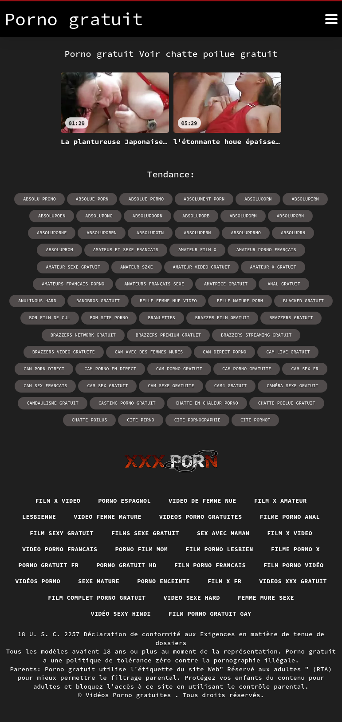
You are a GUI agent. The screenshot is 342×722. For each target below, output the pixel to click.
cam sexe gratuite (104, 385)
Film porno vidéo (297, 565)
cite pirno (315, 402)
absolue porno (146, 199)
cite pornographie (146, 418)
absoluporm (217, 216)
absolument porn (204, 199)
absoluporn (264, 216)
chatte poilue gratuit (199, 402)
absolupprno (197, 233)
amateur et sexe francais (66, 250)
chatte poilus (264, 402)
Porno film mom (141, 548)
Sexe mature (140, 581)
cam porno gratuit (118, 368)
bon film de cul (243, 300)
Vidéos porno (78, 581)
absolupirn (303, 199)
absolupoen (29, 216)
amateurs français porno (267, 266)
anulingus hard (236, 283)
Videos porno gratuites (201, 516)
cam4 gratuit (163, 385)
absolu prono (41, 199)
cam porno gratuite (184, 368)
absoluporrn (54, 233)
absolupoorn (123, 216)
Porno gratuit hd (125, 565)
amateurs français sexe (54, 283)
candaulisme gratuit (295, 385)
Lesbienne (35, 516)
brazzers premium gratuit (86, 334)
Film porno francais (211, 565)
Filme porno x (298, 548)
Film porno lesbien (221, 548)
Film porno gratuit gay (249, 614)
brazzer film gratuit (121, 317)
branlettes (61, 317)
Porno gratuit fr (45, 565)
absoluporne (312, 216)
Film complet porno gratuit (177, 598)
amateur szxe (60, 266)
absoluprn (244, 233)
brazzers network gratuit (262, 317)
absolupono (75, 216)
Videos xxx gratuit (74, 598)
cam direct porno (153, 351)
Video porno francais (57, 548)
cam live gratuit (215, 351)
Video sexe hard (274, 598)
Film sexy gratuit (59, 532)
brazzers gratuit (189, 317)
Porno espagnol (123, 499)
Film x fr (269, 581)
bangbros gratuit (296, 283)
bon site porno (301, 300)
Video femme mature (106, 516)
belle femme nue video (50, 300)
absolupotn (102, 233)
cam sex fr (241, 368)
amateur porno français (205, 250)
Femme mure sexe (80, 614)
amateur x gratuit (194, 266)
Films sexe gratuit (145, 532)
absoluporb (171, 216)
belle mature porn (120, 300)
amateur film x (137, 250)
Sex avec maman (224, 532)
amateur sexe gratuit (280, 250)
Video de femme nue (203, 499)
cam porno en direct (50, 368)
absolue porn (93, 199)
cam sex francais (296, 368)
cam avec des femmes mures (78, 351)
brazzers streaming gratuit (172, 334)
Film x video (55, 499)
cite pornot (203, 418)
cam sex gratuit (42, 385)
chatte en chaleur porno (120, 402)
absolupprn (149, 233)
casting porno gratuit (42, 402)
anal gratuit (182, 283)
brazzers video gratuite (257, 334)
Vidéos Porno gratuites (130, 695)
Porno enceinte (207, 581)
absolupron (288, 233)
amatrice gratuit (124, 283)
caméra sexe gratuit (224, 385)
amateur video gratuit (124, 266)
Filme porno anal (293, 516)
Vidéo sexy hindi (157, 614)
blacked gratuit (183, 300)
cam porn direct (277, 351)
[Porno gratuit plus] (331, 19)
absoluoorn (257, 199)
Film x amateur (283, 499)
